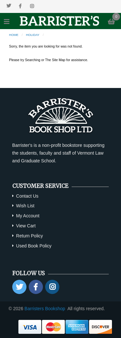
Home (13, 35)
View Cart (25, 225)
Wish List (25, 205)
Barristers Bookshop (45, 308)
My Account (27, 215)
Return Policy (29, 235)
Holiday (32, 35)
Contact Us (27, 196)
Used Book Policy (34, 245)
